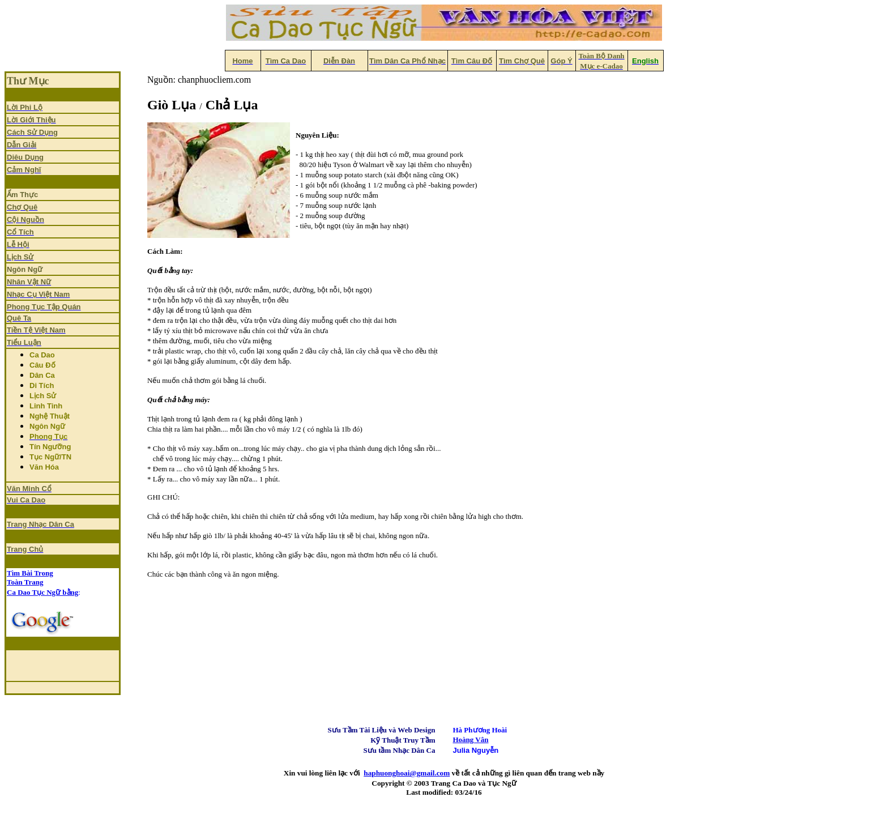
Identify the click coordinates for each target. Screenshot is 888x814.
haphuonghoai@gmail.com (407, 773)
